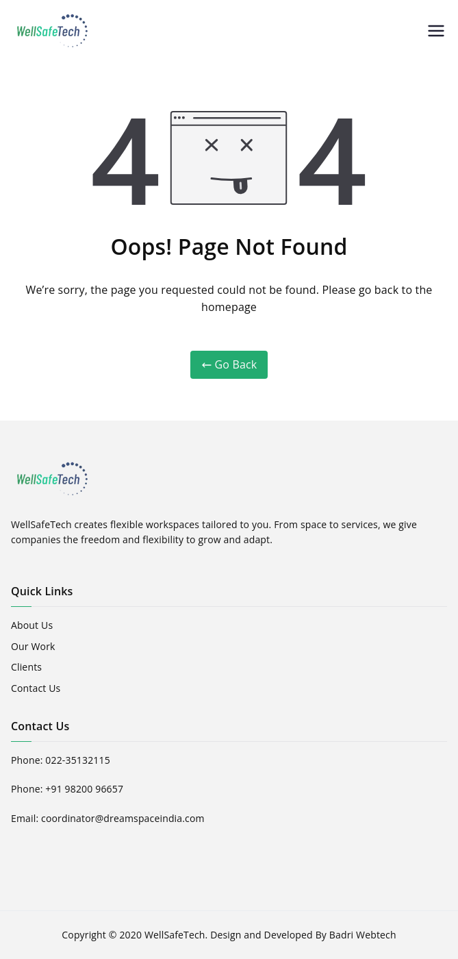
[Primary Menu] (436, 30)
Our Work (33, 646)
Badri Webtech (362, 934)
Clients (26, 666)
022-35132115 (77, 760)
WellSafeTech (174, 934)
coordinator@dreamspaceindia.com (123, 818)
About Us (32, 625)
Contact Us (35, 688)
